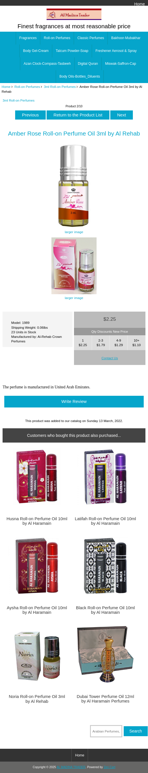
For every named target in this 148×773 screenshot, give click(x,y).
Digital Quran (88, 64)
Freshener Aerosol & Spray (116, 51)
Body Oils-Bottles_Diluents (79, 76)
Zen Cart (109, 767)
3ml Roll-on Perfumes (60, 86)
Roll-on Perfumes (27, 86)
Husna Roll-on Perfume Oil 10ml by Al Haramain (37, 521)
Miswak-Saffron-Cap (120, 64)
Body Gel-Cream (36, 51)
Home (139, 4)
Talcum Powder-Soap (72, 51)
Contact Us (109, 358)
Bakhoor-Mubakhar (125, 38)
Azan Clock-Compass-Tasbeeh (47, 64)
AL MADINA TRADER (71, 767)
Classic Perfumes (90, 38)
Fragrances (28, 38)
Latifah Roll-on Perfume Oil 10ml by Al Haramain (105, 521)
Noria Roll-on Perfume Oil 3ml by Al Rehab (37, 698)
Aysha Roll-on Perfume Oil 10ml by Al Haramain (37, 610)
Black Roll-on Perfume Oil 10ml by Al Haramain (105, 610)
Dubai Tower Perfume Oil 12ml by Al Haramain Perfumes (105, 698)
